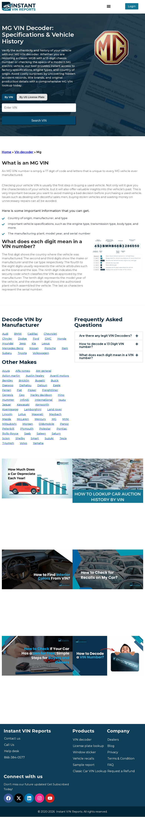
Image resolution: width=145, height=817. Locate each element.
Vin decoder (23, 152)
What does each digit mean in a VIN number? (106, 356)
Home (6, 152)
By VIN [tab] (9, 97)
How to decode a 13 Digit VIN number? (101, 345)
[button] (109, 6)
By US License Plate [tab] (32, 97)
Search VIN (39, 120)
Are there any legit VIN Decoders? (105, 336)
